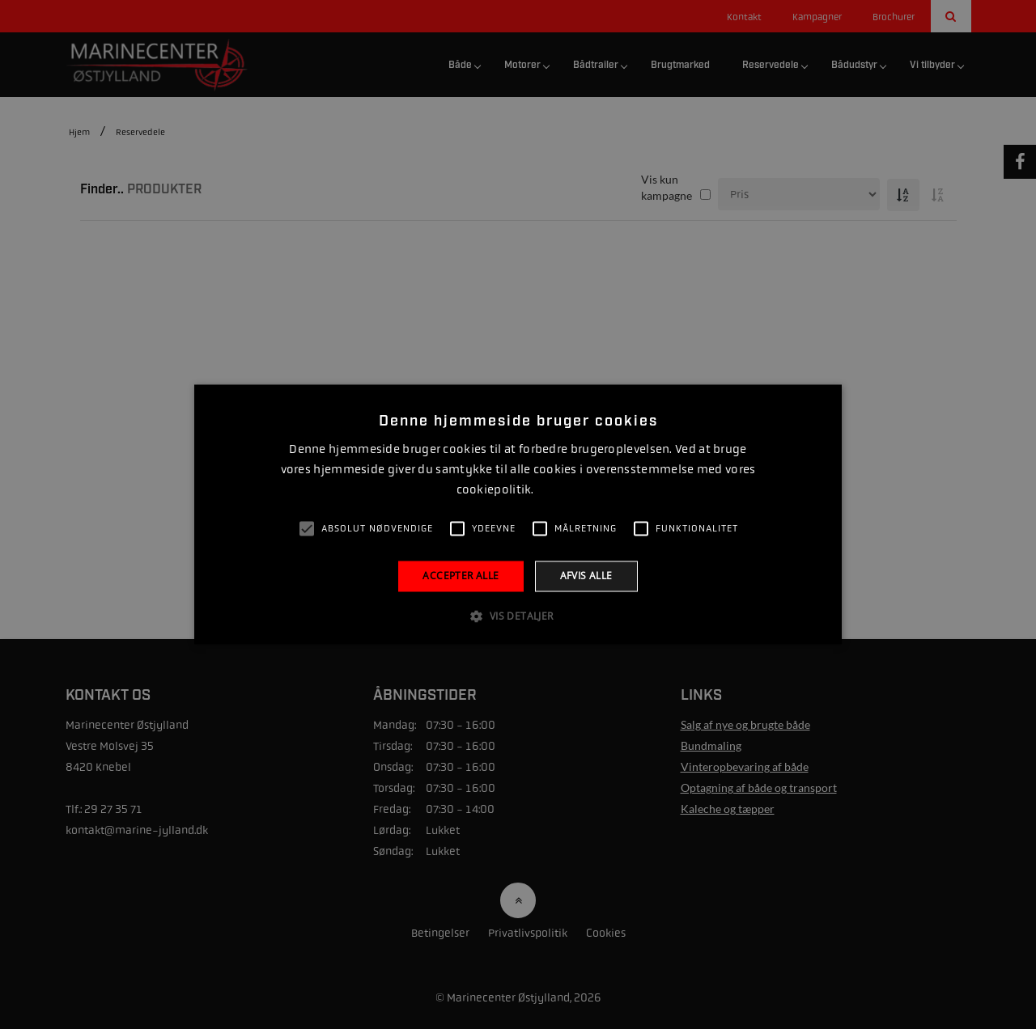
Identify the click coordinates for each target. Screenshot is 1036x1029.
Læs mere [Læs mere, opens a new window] (558, 490)
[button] (517, 616)
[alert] (518, 514)
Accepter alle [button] (460, 575)
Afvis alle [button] (586, 575)
